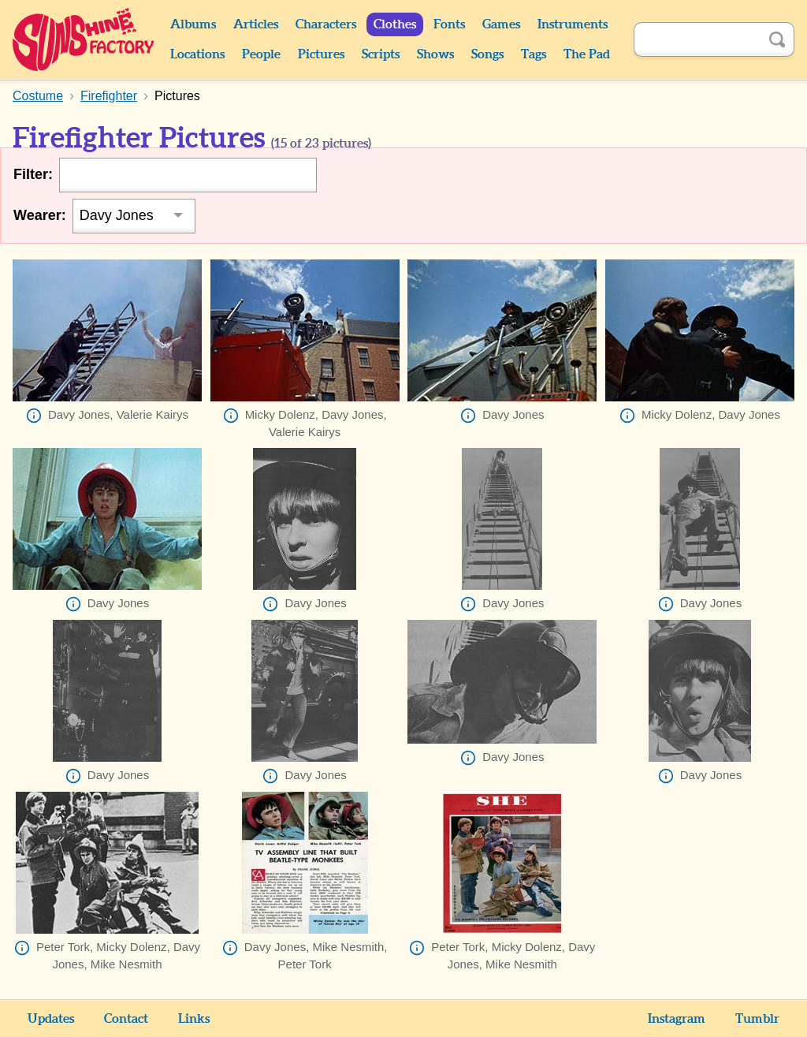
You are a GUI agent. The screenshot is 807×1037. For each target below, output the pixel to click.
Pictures (321, 54)
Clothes (395, 24)
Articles (255, 24)
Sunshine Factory (84, 39)
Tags (533, 54)
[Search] (697, 39)
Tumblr (757, 1019)
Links (194, 1019)
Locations (197, 54)
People (261, 54)
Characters (326, 24)
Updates (51, 1019)
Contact (126, 1019)
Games (501, 24)
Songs (487, 54)
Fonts (449, 24)
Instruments (572, 24)
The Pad (586, 54)
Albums (193, 24)
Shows (435, 54)
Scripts (381, 54)
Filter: (33, 174)
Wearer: (39, 215)
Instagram (676, 1019)
